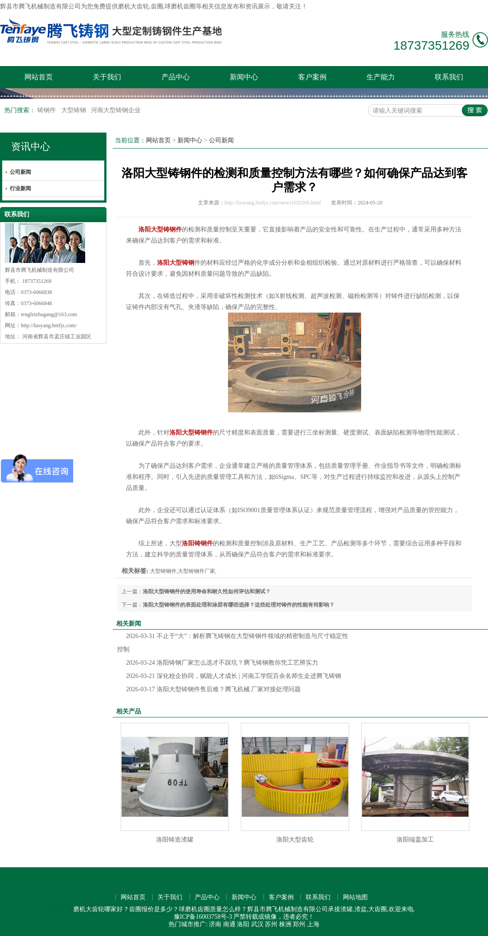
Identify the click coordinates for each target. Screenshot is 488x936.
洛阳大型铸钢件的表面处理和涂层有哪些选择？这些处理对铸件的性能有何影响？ (239, 605)
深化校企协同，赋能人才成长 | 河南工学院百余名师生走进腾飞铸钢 (233, 676)
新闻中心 (244, 77)
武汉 (257, 924)
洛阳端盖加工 (415, 839)
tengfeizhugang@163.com (49, 314)
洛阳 (243, 924)
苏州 (271, 924)
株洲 (285, 924)
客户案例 (312, 77)
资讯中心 (30, 146)
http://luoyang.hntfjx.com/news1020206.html (272, 203)
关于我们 (107, 77)
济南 (215, 924)
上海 (313, 924)
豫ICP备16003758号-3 (203, 916)
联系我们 (449, 77)
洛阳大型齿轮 (295, 839)
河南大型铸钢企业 (116, 110)
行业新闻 (20, 188)
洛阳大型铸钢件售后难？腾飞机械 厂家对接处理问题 (213, 689)
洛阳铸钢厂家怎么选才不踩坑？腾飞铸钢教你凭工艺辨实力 (222, 662)
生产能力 (380, 77)
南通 (229, 924)
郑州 (299, 924)
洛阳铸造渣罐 (174, 839)
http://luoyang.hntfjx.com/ (49, 325)
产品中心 (175, 77)
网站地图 (355, 897)
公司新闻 (20, 172)
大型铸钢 (74, 110)
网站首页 (38, 77)
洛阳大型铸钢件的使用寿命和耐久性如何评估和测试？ (207, 591)
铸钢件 (47, 110)
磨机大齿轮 (133, 6)
